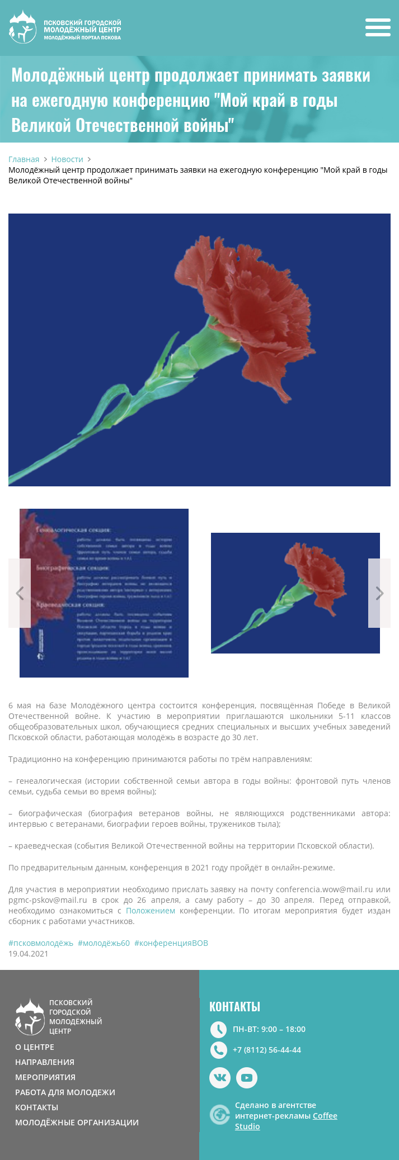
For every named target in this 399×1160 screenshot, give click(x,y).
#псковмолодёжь (40, 943)
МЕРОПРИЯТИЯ (45, 1077)
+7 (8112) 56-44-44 (267, 1049)
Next (379, 593)
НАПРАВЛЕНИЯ (44, 1062)
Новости (67, 159)
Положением (150, 910)
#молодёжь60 (104, 943)
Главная (24, 159)
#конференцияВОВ (171, 943)
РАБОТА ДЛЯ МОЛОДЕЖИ (65, 1092)
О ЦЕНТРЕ (34, 1046)
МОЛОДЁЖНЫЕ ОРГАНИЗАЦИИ (77, 1122)
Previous (19, 593)
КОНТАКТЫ (36, 1107)
